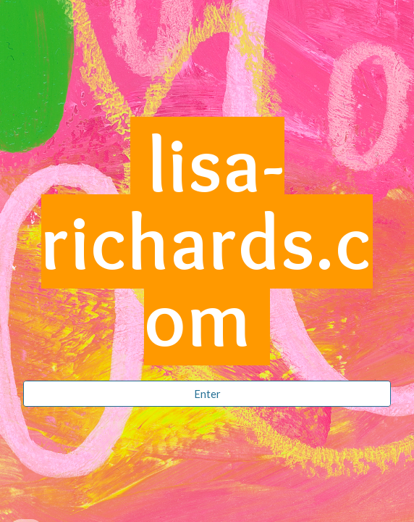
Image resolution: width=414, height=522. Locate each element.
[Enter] (206, 393)
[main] (206, 248)
